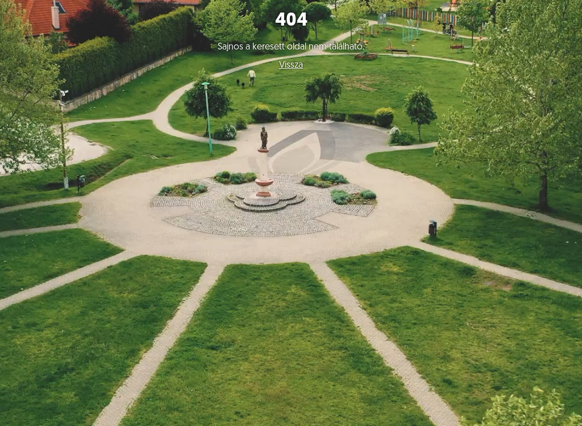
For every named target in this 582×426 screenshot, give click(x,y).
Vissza (291, 65)
